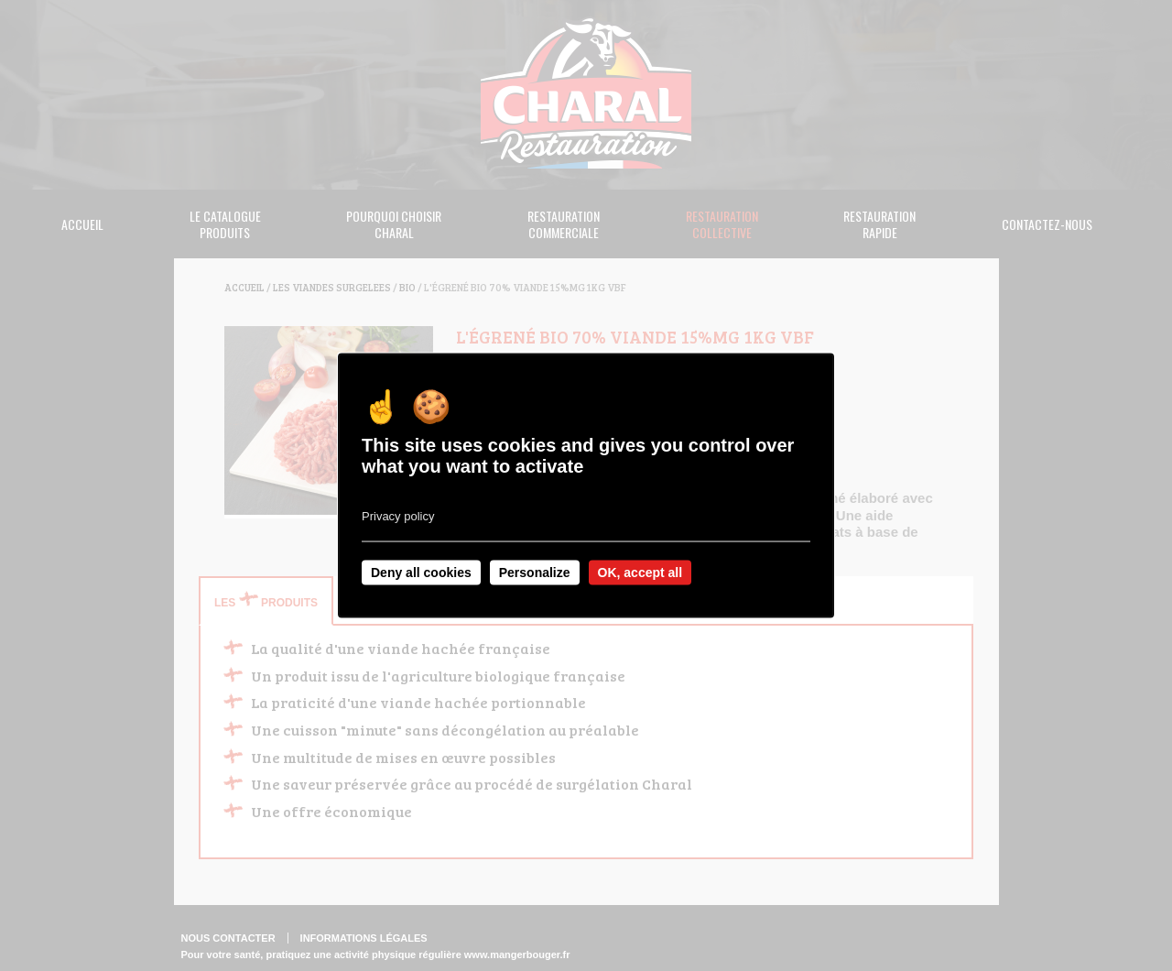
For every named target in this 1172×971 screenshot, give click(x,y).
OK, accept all (640, 572)
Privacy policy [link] (398, 516)
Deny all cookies (421, 572)
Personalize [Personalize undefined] (534, 572)
